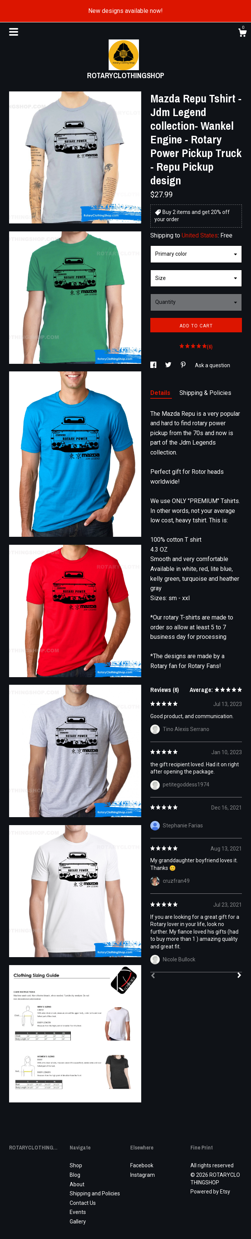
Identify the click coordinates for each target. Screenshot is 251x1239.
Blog (75, 1175)
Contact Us (83, 1203)
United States (200, 235)
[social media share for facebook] (153, 365)
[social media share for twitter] (169, 365)
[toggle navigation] (13, 32)
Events (78, 1212)
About (77, 1184)
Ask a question (212, 365)
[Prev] (153, 976)
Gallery (78, 1222)
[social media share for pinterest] (183, 365)
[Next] (239, 976)
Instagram (142, 1175)
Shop (76, 1165)
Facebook (141, 1165)
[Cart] (242, 33)
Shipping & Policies (205, 392)
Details (161, 392)
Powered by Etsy (210, 1192)
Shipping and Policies (95, 1193)
